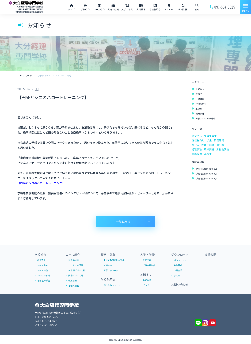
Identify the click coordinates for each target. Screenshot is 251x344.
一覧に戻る (123, 221)
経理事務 (197, 149)
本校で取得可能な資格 (114, 260)
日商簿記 (219, 140)
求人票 (177, 275)
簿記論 (220, 145)
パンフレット (180, 260)
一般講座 (200, 98)
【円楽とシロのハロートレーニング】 (41, 183)
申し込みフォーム (112, 285)
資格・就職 (108, 254)
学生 (209, 140)
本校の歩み (42, 265)
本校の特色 (42, 270)
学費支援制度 (149, 265)
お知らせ (200, 89)
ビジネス (197, 135)
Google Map (86, 312)
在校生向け (198, 140)
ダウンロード (180, 254)
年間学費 (147, 260)
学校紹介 (40, 254)
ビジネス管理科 (75, 265)
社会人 (195, 145)
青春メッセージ (111, 270)
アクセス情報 (43, 275)
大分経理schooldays (206, 168)
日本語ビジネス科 (76, 270)
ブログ (199, 93)
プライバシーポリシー (47, 324)
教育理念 (41, 260)
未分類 (199, 108)
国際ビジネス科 (75, 275)
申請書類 (178, 270)
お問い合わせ (180, 284)
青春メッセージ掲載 (205, 118)
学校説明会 (201, 103)
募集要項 (178, 265)
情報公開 (210, 254)
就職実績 (108, 265)
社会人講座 (73, 285)
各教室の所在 (43, 280)
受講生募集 (210, 135)
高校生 (208, 154)
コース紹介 (73, 254)
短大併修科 (73, 260)
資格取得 (197, 154)
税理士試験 (207, 145)
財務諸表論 (222, 149)
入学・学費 (147, 254)
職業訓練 (200, 113)
